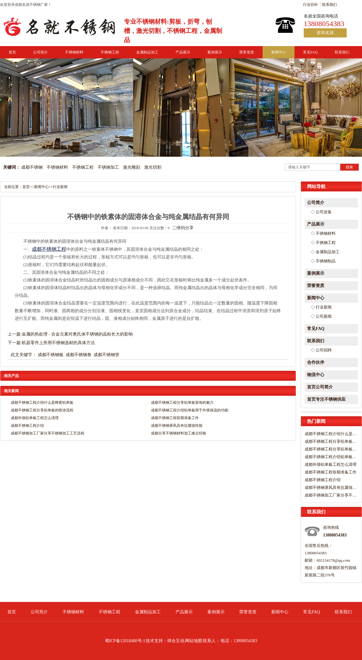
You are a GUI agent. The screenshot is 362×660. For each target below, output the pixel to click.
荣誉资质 (246, 52)
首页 (12, 52)
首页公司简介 (320, 387)
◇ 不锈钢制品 (323, 261)
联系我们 (329, 4)
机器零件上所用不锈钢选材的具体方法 (58, 342)
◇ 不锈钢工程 (323, 242)
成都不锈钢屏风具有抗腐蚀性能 (331, 487)
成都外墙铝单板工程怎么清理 (330, 464)
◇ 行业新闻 (321, 307)
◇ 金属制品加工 (325, 251)
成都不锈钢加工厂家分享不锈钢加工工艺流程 (331, 495)
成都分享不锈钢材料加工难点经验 (178, 433)
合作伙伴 (315, 362)
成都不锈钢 (32, 167)
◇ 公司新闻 (321, 316)
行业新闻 (60, 187)
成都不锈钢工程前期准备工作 (330, 472)
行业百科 (310, 4)
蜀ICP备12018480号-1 (125, 640)
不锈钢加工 (108, 167)
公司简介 (40, 52)
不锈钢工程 (110, 52)
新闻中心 (278, 52)
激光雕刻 (131, 167)
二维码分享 (183, 228)
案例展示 (214, 52)
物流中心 (315, 374)
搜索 (349, 167)
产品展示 (182, 52)
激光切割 (152, 167)
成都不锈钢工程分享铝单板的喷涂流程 (331, 449)
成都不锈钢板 (51, 354)
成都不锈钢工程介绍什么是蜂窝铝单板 (331, 433)
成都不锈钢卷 (78, 354)
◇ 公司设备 (321, 212)
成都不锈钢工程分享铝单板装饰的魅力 (331, 441)
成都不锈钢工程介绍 (323, 479)
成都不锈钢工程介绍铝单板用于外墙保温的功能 (331, 456)
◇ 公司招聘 (321, 350)
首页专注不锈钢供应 (326, 399)
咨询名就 (325, 32)
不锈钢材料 (74, 52)
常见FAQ (310, 52)
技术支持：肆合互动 (165, 640)
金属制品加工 (147, 52)
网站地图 (193, 640)
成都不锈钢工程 (49, 249)
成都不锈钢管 (106, 354)
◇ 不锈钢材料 (323, 233)
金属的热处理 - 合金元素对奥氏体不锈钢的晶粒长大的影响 (77, 334)
